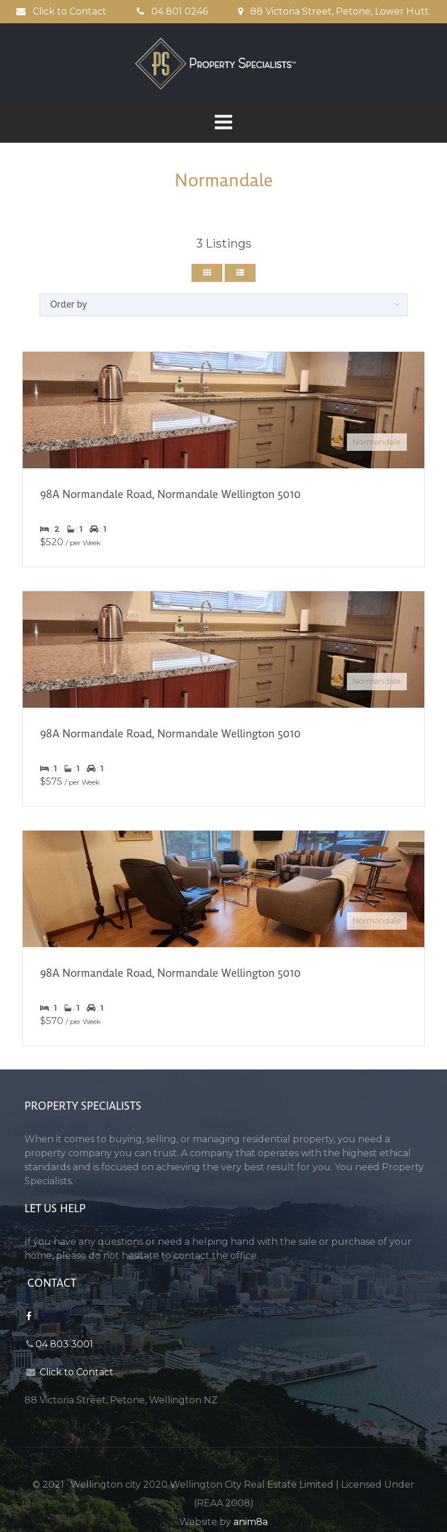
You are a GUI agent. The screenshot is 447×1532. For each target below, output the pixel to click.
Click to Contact (61, 11)
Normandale (377, 441)
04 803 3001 (64, 1344)
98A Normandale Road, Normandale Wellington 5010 (170, 494)
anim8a (250, 1521)
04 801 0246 (172, 11)
